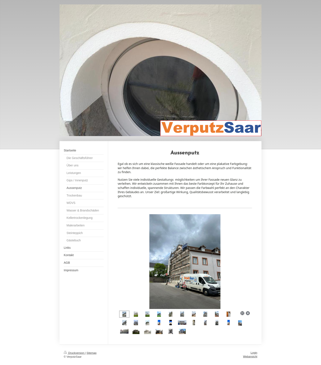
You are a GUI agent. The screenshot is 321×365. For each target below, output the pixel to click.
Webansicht (250, 356)
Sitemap (91, 352)
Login (254, 352)
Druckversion (74, 352)
